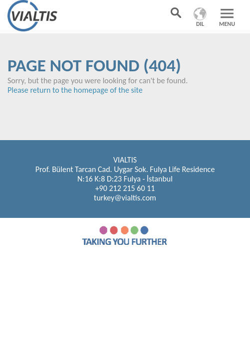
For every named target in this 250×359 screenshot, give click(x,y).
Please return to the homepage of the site (75, 90)
